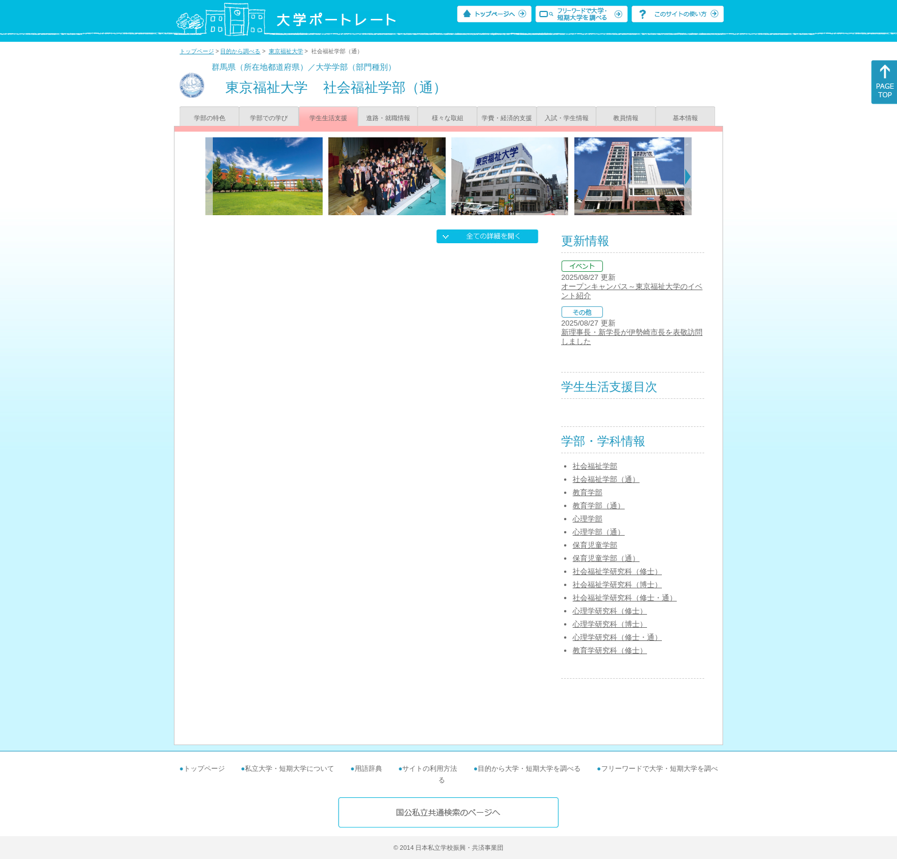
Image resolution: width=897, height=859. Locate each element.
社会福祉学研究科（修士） (617, 571)
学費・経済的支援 (507, 117)
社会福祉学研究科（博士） (617, 584)
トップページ (197, 51)
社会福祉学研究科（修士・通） (625, 597)
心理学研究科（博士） (610, 624)
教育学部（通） (599, 505)
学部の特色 (209, 117)
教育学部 (587, 492)
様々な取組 (447, 117)
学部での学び (269, 117)
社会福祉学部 (595, 466)
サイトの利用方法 (429, 769)
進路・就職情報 (388, 117)
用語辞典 (368, 769)
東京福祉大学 (286, 51)
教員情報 (625, 117)
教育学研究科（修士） (610, 650)
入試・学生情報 (567, 117)
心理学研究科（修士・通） (617, 637)
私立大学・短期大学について (289, 769)
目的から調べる (240, 51)
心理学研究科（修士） (610, 611)
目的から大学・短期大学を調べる (529, 769)
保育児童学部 (595, 545)
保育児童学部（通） (606, 558)
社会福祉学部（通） (606, 479)
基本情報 (685, 117)
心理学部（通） (599, 532)
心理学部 (587, 518)
